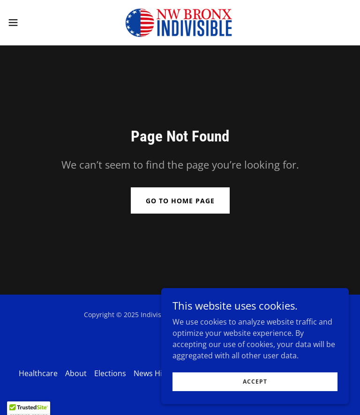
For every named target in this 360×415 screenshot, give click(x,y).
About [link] (76, 373)
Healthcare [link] (38, 373)
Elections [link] (110, 373)
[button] (30, 22)
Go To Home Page (180, 200)
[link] (180, 22)
